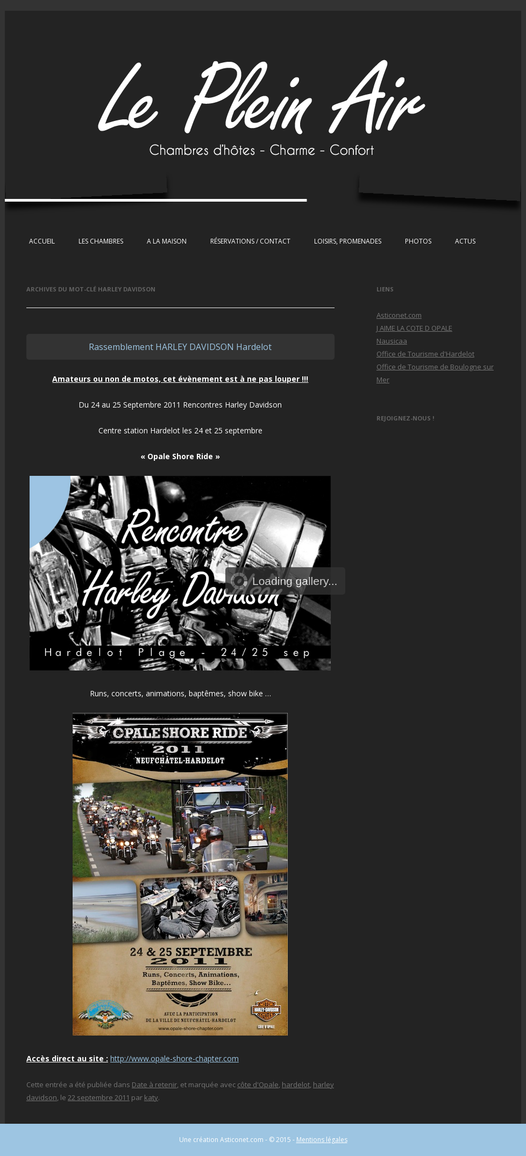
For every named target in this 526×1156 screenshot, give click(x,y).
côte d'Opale (258, 1084)
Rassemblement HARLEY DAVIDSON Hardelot (180, 347)
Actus (465, 241)
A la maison (167, 241)
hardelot (296, 1084)
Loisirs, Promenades (347, 241)
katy (151, 1097)
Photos (418, 241)
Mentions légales (321, 1139)
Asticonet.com (399, 315)
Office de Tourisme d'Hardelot (425, 354)
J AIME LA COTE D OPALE (414, 328)
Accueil (42, 241)
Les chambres (101, 241)
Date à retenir (154, 1084)
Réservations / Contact (250, 241)
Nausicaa (391, 341)
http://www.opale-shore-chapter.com (174, 1058)
